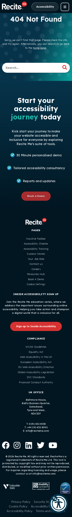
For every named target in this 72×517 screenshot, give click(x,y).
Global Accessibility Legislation (36, 372)
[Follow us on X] (40, 444)
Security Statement (47, 501)
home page (39, 47)
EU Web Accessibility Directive (36, 367)
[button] (58, 503)
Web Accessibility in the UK (36, 356)
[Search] (65, 67)
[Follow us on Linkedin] (28, 444)
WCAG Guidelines (36, 346)
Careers (36, 269)
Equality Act (36, 351)
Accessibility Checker (36, 243)
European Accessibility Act (36, 362)
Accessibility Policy (19, 511)
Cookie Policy (18, 506)
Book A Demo (36, 279)
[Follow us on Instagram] (16, 444)
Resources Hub (36, 274)
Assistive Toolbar (36, 238)
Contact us (36, 263)
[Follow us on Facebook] (5, 444)
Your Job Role (36, 258)
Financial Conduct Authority (36, 382)
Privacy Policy (20, 501)
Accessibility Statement (47, 506)
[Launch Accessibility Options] (45, 6)
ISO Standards (36, 377)
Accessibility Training (36, 248)
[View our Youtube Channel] (51, 444)
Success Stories (36, 253)
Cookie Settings (36, 284)
